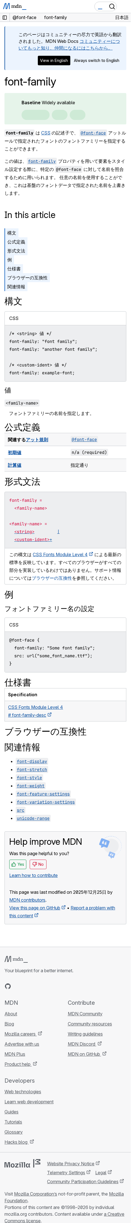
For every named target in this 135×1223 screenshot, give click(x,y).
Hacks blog (16, 1142)
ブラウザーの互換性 (27, 277)
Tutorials (13, 1122)
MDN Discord (82, 1044)
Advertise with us (21, 1044)
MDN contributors (27, 900)
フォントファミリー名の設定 (49, 609)
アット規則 (37, 439)
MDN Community (85, 1014)
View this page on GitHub (34, 908)
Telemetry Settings (66, 1172)
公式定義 (16, 242)
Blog (9, 1024)
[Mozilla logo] (22, 1163)
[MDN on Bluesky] (18, 986)
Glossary (13, 1132)
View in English (54, 60)
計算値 (14, 465)
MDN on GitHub (84, 1054)
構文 (11, 233)
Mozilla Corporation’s (35, 1194)
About (10, 1014)
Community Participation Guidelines (82, 1181)
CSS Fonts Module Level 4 (60, 554)
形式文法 (16, 251)
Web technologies (22, 1091)
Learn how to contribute (33, 875)
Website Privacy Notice (70, 1163)
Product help (18, 1064)
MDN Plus (14, 1054)
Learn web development (28, 1101)
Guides (11, 1112)
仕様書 (14, 268)
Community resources (90, 1024)
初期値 (14, 452)
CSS (45, 133)
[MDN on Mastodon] (38, 986)
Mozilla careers (20, 1034)
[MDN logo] (16, 959)
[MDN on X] (28, 986)
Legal (100, 1172)
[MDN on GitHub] (7, 986)
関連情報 (16, 286)
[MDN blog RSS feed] (48, 986)
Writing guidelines (85, 1034)
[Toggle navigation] (124, 6)
